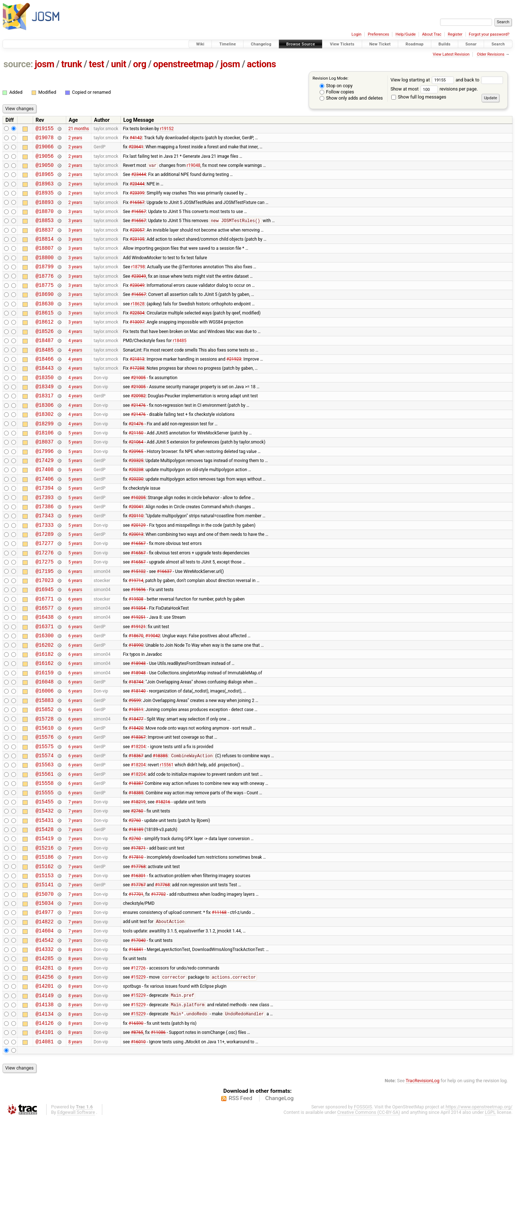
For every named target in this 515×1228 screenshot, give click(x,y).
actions (261, 64)
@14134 (45, 1119)
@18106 (45, 469)
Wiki (200, 44)
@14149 (45, 1098)
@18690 (45, 314)
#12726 (138, 1067)
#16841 (135, 1047)
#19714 (135, 634)
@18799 (45, 283)
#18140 (138, 758)
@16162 (45, 727)
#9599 (134, 768)
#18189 (135, 913)
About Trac (431, 34)
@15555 (45, 871)
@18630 (45, 325)
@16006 (45, 758)
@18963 (45, 191)
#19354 (138, 665)
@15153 (45, 964)
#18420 (135, 799)
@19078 (45, 139)
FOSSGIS (363, 1216)
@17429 (45, 500)
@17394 (45, 531)
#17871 (138, 933)
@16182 (45, 717)
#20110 (135, 562)
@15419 (45, 923)
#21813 (137, 386)
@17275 (45, 613)
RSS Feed (240, 1207)
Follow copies (337, 92)
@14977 (45, 1005)
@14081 (45, 1150)
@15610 (45, 799)
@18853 (45, 232)
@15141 (45, 974)
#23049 (138, 294)
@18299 (45, 459)
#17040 (138, 1036)
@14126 (45, 1129)
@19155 (45, 129)
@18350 (45, 407)
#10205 (138, 541)
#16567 (137, 211)
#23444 (138, 180)
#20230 (135, 520)
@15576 (45, 809)
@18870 (45, 221)
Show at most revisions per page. (434, 89)
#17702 (158, 985)
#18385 (160, 831)
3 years (75, 221)
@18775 (45, 304)
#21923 (233, 386)
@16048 (45, 748)
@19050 (45, 170)
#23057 (137, 242)
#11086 (158, 1140)
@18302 (45, 448)
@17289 (45, 582)
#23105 (137, 253)
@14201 (45, 1088)
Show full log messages (418, 97)
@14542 (45, 1037)
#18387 (135, 861)
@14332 (45, 1047)
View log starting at (423, 80)
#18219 (138, 881)
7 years (75, 881)
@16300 (45, 696)
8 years (75, 1047)
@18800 (45, 273)
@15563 (45, 840)
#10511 (135, 779)
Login (356, 34)
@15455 (45, 882)
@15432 (45, 892)
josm (44, 64)
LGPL (490, 1221)
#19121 (138, 686)
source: (18, 64)
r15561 (166, 840)
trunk (71, 64)
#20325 (135, 500)
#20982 (138, 428)
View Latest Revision (451, 54)
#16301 (138, 964)
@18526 (45, 356)
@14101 (45, 1139)
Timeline (227, 44)
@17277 (45, 593)
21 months (78, 129)
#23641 (135, 149)
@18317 (45, 428)
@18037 (45, 479)
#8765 (137, 1140)
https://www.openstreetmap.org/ (478, 1216)
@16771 (45, 655)
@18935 (45, 201)
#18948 (138, 727)
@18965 (45, 180)
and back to (479, 80)
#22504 (137, 335)
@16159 (45, 737)
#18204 (138, 820)
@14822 (45, 1016)
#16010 (138, 1150)
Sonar (471, 44)
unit (118, 64)
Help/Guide (406, 34)
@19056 (45, 160)
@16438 (45, 675)
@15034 (45, 995)
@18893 (45, 211)
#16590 (135, 1129)
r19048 (193, 170)
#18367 (138, 809)
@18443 (45, 397)
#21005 (138, 407)
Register (455, 34)
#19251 (138, 675)
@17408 (45, 510)
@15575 (45, 820)
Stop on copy (336, 85)
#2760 (137, 892)
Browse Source (300, 44)
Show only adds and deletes (351, 98)
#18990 (135, 706)
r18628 (137, 325)
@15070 (45, 985)
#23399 (137, 201)
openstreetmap (183, 64)
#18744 (135, 748)
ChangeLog (279, 1207)
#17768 (138, 954)
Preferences (378, 34)
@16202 (45, 706)
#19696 (138, 644)
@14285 (45, 1057)
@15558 (45, 861)
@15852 (45, 778)
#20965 (135, 490)
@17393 (45, 541)
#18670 (135, 696)
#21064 (135, 479)
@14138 (45, 1108)
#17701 (135, 985)
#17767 (138, 975)
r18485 (179, 366)
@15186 (45, 943)
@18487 (45, 366)
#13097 (137, 345)
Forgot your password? (489, 34)
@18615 (45, 335)
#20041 (135, 551)
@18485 (45, 376)
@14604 (45, 1026)
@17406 (45, 521)
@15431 (45, 902)
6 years (75, 624)
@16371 (45, 686)
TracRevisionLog (423, 1189)
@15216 (45, 933)
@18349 (45, 417)
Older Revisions (490, 54)
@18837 (45, 242)
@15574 (45, 830)
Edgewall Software (76, 1221)
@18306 (45, 438)
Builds (445, 44)
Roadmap (414, 44)
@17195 (45, 624)
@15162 (45, 954)
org (139, 64)
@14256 (45, 1078)
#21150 (135, 469)
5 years (75, 469)
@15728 (45, 789)
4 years (75, 355)
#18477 (135, 789)
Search (498, 44)
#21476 (138, 438)
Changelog (261, 44)
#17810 (135, 944)
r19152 (167, 129)
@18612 (45, 345)
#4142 (136, 139)
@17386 (45, 552)
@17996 (45, 490)
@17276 (45, 603)
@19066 (45, 149)
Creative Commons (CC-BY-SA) (368, 1221)
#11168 (219, 1005)
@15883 (45, 768)
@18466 (45, 387)
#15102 (138, 624)
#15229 (138, 1078)
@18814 (45, 252)
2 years (75, 139)
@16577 (45, 665)
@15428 (45, 913)
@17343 (45, 562)
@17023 (45, 634)
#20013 (135, 583)
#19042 (152, 696)
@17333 (45, 572)
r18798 (137, 283)
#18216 (162, 881)
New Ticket (380, 44)
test (96, 64)
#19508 (135, 655)
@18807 (45, 263)
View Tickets (342, 44)
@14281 (45, 1067)
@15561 (45, 851)
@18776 (45, 294)
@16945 (45, 644)
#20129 (138, 572)
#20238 (135, 510)
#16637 (164, 624)
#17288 (137, 397)
